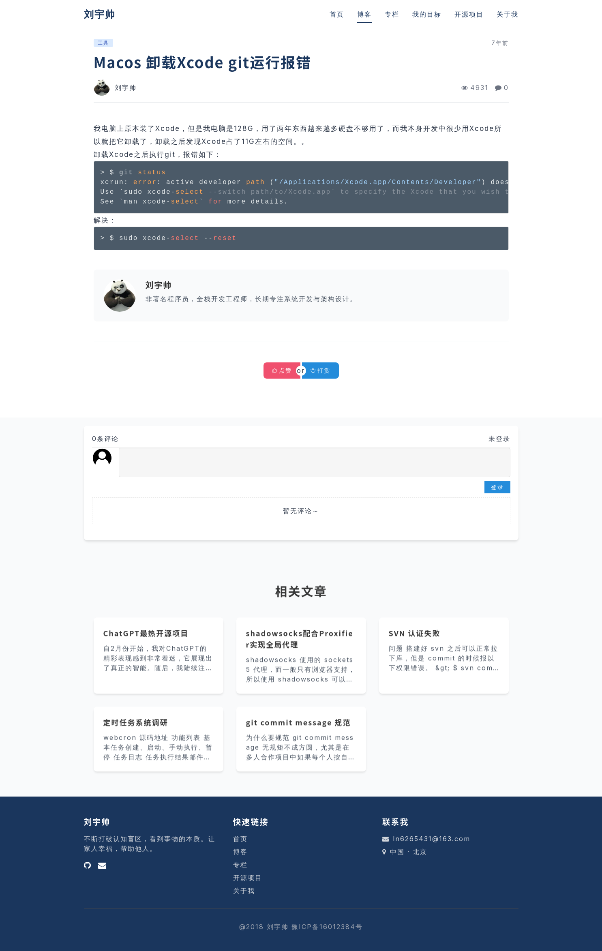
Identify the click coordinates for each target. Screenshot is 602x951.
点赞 (285, 370)
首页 (337, 14)
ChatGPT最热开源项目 (146, 643)
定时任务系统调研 (135, 733)
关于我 (507, 14)
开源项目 (469, 14)
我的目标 (426, 14)
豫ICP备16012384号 (327, 927)
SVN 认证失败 (415, 643)
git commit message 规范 (298, 733)
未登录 (499, 439)
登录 (497, 487)
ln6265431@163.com (431, 839)
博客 (364, 14)
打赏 (320, 370)
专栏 (392, 14)
